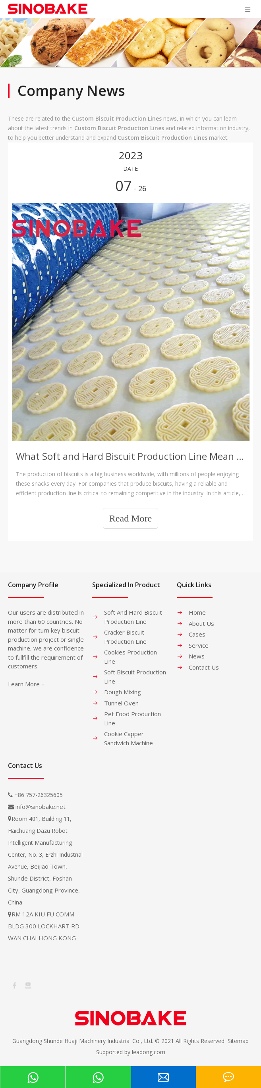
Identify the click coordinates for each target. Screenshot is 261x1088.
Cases (197, 634)
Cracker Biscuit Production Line (125, 636)
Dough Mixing (122, 692)
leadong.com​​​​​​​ (148, 1052)
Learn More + (26, 684)
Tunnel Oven (121, 703)
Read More (130, 518)
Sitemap (238, 1041)
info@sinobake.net (40, 807)
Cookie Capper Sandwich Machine (128, 738)
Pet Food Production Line (132, 718)
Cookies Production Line (130, 656)
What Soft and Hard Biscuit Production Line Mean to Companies (130, 456)
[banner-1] (130, 42)
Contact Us (204, 667)
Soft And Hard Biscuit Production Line (133, 616)
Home (197, 612)
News (197, 656)
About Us (201, 623)
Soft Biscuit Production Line (135, 676)
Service (199, 645)
